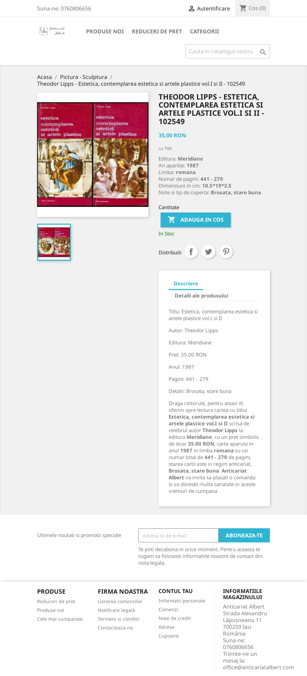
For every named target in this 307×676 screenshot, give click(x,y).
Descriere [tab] (186, 283)
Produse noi (105, 31)
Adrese (166, 627)
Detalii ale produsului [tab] (201, 295)
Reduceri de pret (157, 31)
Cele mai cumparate (60, 619)
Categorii (204, 31)
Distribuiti (191, 251)
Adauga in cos (196, 220)
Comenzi (168, 609)
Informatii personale (182, 600)
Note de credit (175, 618)
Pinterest (226, 251)
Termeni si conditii (119, 619)
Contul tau (176, 591)
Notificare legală (116, 610)
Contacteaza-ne (115, 627)
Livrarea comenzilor (120, 601)
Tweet (208, 251)
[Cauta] (227, 51)
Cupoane (169, 635)
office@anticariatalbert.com (258, 667)
